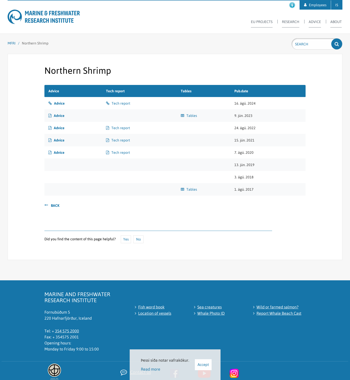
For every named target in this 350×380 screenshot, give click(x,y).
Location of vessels (154, 313)
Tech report (121, 103)
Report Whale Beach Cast (278, 313)
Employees (318, 5)
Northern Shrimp (35, 43)
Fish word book (151, 307)
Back (55, 205)
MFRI (12, 43)
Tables (191, 116)
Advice (59, 103)
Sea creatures (209, 307)
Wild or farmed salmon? (277, 307)
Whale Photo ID (211, 313)
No (138, 239)
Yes (126, 239)
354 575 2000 (67, 331)
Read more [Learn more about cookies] (150, 369)
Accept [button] (203, 364)
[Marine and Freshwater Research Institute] (52, 17)
